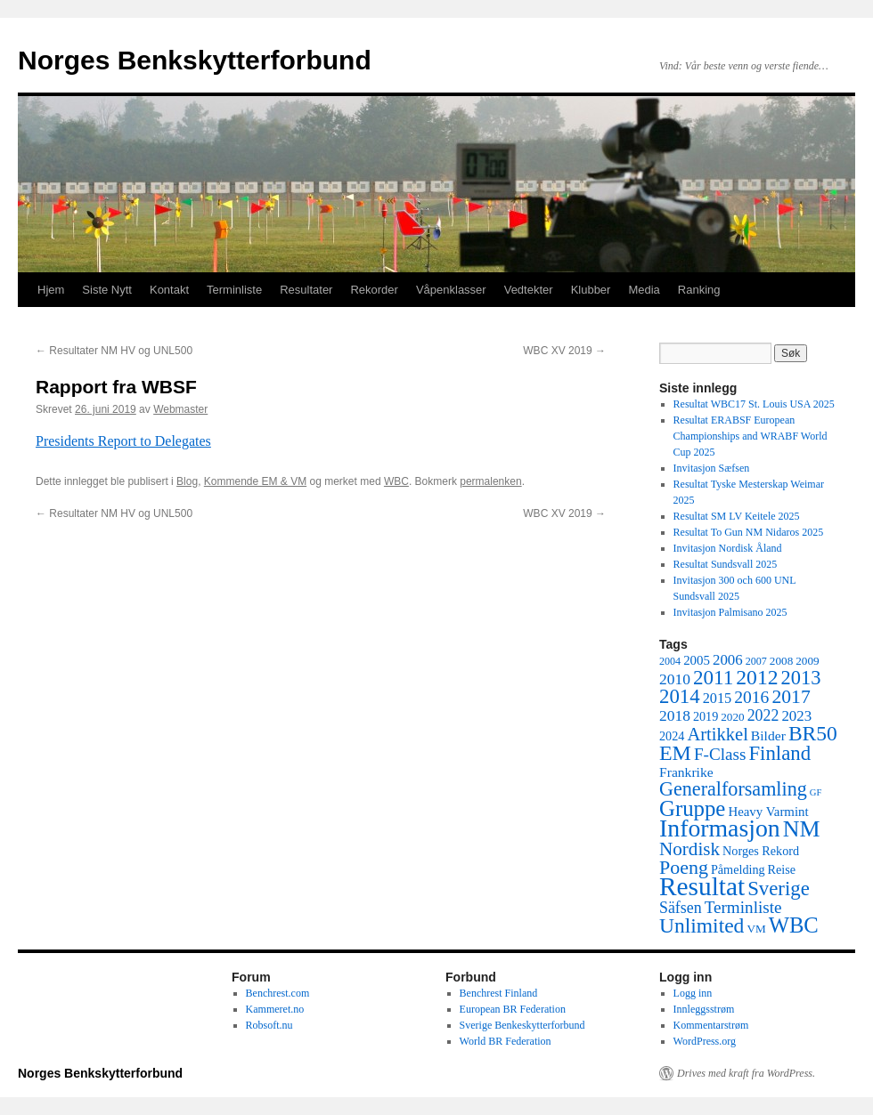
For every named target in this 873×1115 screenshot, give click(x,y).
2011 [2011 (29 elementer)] (713, 677)
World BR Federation (505, 1041)
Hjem (50, 289)
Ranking (699, 289)
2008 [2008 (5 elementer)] (781, 660)
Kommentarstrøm (711, 1025)
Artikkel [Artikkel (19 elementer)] (717, 734)
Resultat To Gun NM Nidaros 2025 (748, 532)
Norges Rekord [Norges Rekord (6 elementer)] (760, 851)
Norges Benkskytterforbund (194, 60)
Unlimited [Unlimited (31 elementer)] (701, 925)
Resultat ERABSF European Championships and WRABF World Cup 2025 (750, 436)
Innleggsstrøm (704, 1009)
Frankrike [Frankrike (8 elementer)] (686, 772)
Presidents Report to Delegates (123, 440)
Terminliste (234, 289)
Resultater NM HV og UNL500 (114, 350)
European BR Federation (513, 1009)
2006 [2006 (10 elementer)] (728, 659)
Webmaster (180, 409)
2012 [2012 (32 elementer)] (757, 677)
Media (643, 289)
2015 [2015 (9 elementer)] (717, 698)
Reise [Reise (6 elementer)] (782, 869)
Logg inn (693, 993)
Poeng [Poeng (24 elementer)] (683, 867)
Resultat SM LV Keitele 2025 (736, 516)
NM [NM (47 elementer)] (801, 829)
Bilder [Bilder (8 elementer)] (768, 735)
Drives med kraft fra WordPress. (746, 1073)
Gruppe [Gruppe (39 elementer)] (692, 808)
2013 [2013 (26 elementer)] (801, 678)
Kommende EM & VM (255, 481)
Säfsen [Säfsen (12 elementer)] (680, 908)
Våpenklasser (451, 289)
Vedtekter (528, 289)
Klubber (591, 289)
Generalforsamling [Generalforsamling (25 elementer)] (733, 789)
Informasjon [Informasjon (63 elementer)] (719, 828)
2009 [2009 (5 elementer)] (807, 660)
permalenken (490, 481)
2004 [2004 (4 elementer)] (670, 661)
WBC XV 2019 (564, 350)
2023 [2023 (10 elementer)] (796, 715)
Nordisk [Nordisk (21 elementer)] (689, 849)
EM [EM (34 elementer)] (675, 752)
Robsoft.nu (269, 1025)
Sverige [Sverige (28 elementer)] (778, 888)
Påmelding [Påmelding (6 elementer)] (738, 869)
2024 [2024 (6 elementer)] (671, 736)
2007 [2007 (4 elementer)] (756, 661)
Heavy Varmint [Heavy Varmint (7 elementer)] (768, 811)
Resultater (306, 289)
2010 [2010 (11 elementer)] (674, 679)
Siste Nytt (107, 289)
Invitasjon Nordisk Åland (727, 548)
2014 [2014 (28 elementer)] (679, 696)
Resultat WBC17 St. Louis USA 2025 (754, 404)
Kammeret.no (275, 1009)
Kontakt (169, 289)
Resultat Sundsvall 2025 (725, 564)
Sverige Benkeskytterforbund (522, 1025)
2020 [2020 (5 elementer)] (732, 716)
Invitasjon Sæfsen (711, 468)
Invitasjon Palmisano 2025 (730, 612)
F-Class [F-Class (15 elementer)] (720, 754)
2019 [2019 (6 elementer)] (705, 716)
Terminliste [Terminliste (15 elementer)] (743, 907)
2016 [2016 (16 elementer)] (751, 697)
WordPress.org (704, 1041)
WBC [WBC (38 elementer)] (794, 925)
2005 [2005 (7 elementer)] (696, 660)
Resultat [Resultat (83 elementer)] (702, 886)
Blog (187, 481)
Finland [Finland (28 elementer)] (779, 753)
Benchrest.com (278, 993)
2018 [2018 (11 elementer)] (674, 715)
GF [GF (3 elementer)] (816, 792)
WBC (396, 481)
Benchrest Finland (499, 993)
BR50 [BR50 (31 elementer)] (812, 733)
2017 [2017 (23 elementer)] (790, 696)
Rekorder (373, 289)
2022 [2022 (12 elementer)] (763, 715)
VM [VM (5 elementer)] (756, 928)
